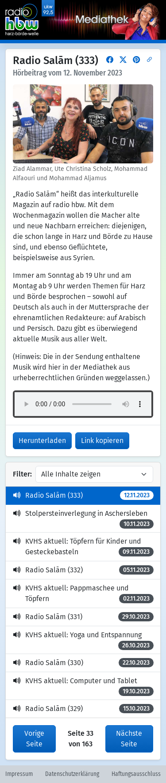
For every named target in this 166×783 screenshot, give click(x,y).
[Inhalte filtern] (94, 474)
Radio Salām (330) (83, 662)
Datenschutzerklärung (72, 774)
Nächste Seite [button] (129, 738)
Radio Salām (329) (83, 708)
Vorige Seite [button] (34, 738)
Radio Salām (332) (83, 570)
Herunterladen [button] (42, 440)
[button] (109, 60)
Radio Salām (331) (83, 616)
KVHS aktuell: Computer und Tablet (83, 686)
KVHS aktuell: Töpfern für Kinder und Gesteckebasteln (83, 546)
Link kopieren (102, 440)
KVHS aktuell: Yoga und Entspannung (83, 640)
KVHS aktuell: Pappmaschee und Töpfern (83, 593)
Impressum (19, 774)
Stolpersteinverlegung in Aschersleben (83, 519)
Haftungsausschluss (136, 774)
